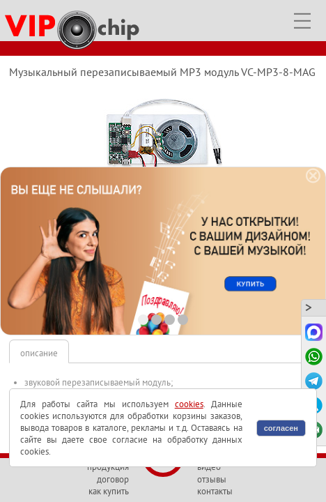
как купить (108, 491)
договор (113, 479)
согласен (281, 428)
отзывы (211, 479)
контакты (215, 491)
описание (39, 353)
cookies (189, 404)
